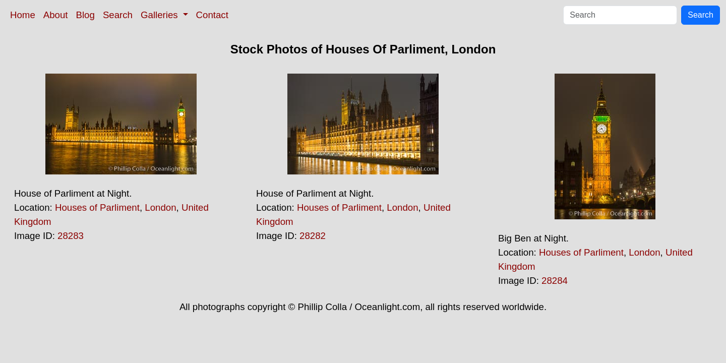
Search (118, 15)
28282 (312, 235)
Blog (85, 15)
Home (22, 15)
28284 (554, 280)
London (160, 207)
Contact (212, 15)
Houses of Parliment (97, 207)
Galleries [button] (160, 15)
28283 (70, 235)
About (55, 15)
